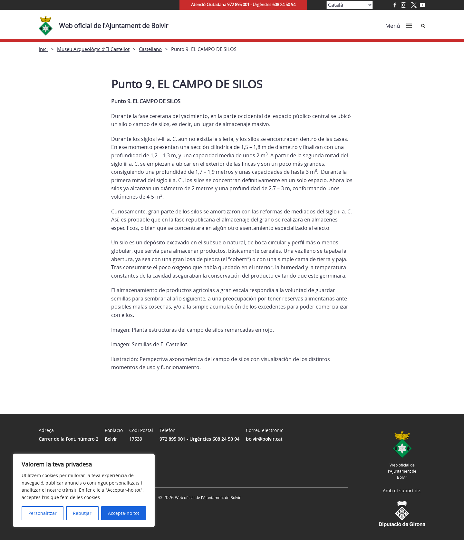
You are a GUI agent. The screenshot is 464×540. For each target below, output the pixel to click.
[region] (84, 490)
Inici (43, 49)
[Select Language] (349, 5)
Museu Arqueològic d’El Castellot (93, 49)
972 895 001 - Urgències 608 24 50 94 (199, 439)
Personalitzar (42, 513)
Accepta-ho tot (123, 513)
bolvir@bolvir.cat (264, 439)
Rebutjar (82, 513)
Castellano (150, 49)
